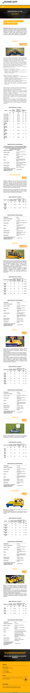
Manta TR (6, 23)
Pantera (17, 21)
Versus (15, 23)
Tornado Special (11, 21)
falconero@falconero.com (8, 672)
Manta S (21, 21)
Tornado (5, 21)
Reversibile (11, 23)
